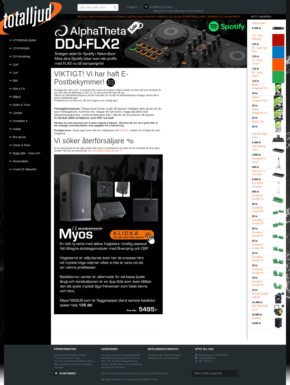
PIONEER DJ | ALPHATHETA (224, 16)
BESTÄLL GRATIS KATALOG (93, 16)
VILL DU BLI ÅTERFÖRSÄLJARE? (187, 16)
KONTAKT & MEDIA (156, 16)
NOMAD (256, 318)
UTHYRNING (118, 16)
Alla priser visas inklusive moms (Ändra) (178, 10)
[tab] (27, 41)
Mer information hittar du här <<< (105, 150)
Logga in (131, 6)
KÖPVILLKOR (135, 16)
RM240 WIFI (259, 23)
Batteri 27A (258, 121)
